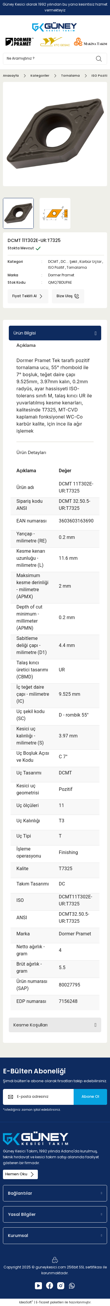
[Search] (55, 59)
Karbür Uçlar (90, 261)
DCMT (53, 261)
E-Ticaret (42, 1302)
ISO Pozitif (56, 267)
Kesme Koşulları (30, 1025)
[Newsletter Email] (55, 1097)
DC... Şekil (69, 261)
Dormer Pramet (61, 275)
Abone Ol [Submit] (90, 1096)
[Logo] (55, 26)
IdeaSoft (26, 1302)
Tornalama (77, 267)
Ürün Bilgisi (24, 333)
